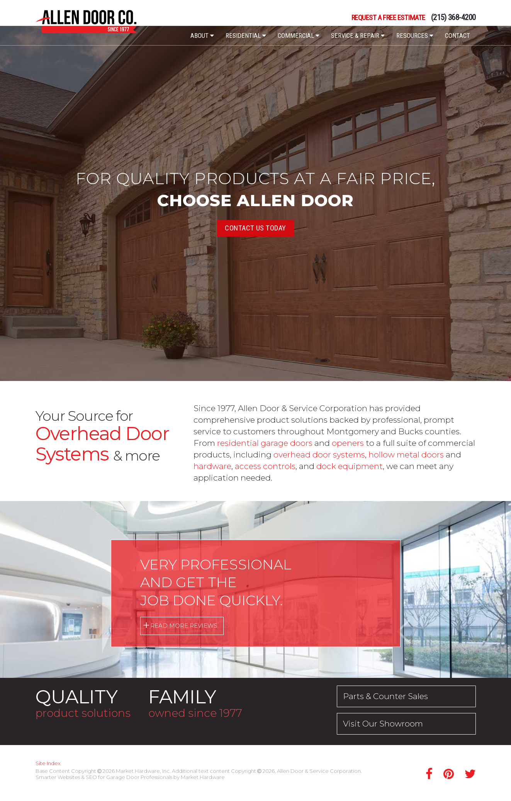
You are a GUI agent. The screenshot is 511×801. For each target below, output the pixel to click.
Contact (457, 35)
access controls (265, 466)
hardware (212, 466)
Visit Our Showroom (383, 723)
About (202, 35)
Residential (246, 35)
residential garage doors (264, 443)
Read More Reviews (183, 625)
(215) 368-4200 (453, 18)
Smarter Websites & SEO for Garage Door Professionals (104, 777)
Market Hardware (203, 777)
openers (348, 443)
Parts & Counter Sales (385, 696)
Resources (414, 35)
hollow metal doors (406, 454)
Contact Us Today (255, 228)
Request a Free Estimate (388, 18)
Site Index (48, 763)
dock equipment (349, 466)
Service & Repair (358, 35)
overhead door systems (319, 454)
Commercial (298, 35)
